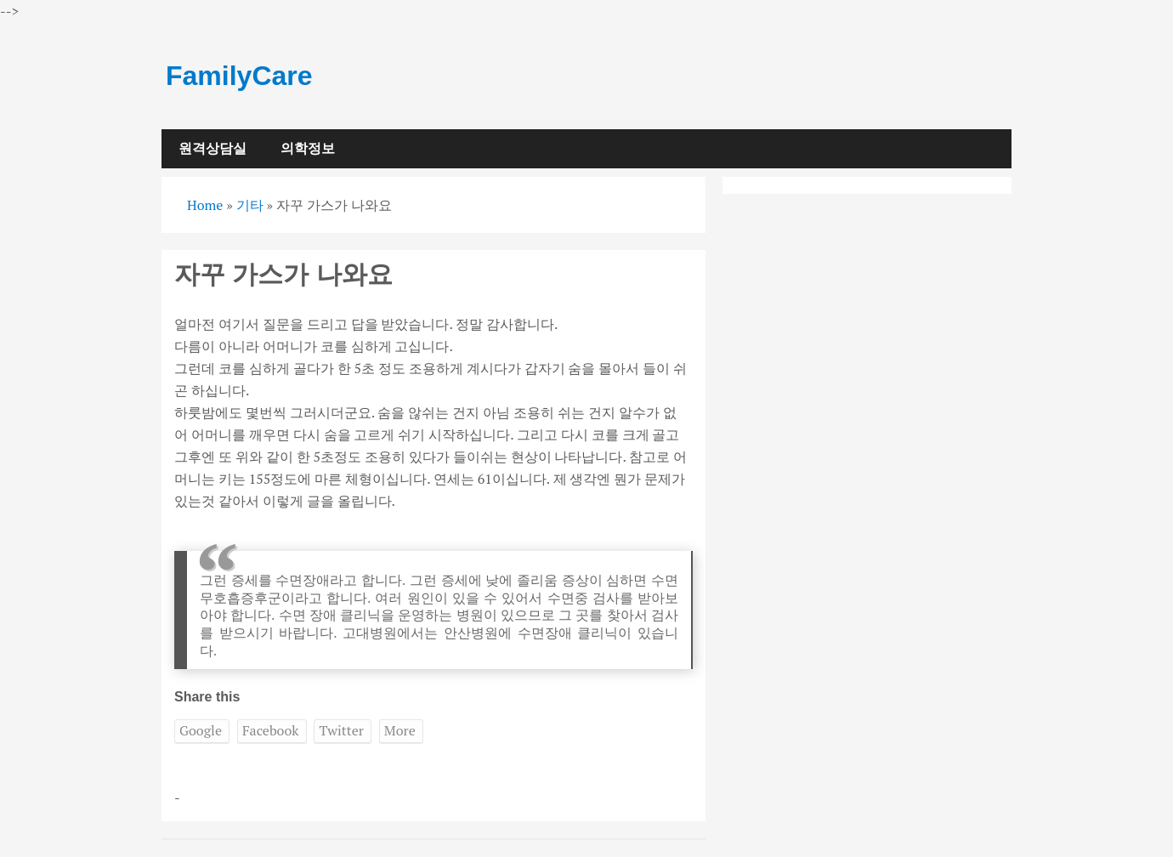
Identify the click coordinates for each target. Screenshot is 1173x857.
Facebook (270, 730)
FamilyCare (239, 75)
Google (200, 730)
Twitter (341, 730)
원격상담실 (212, 148)
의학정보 (307, 148)
